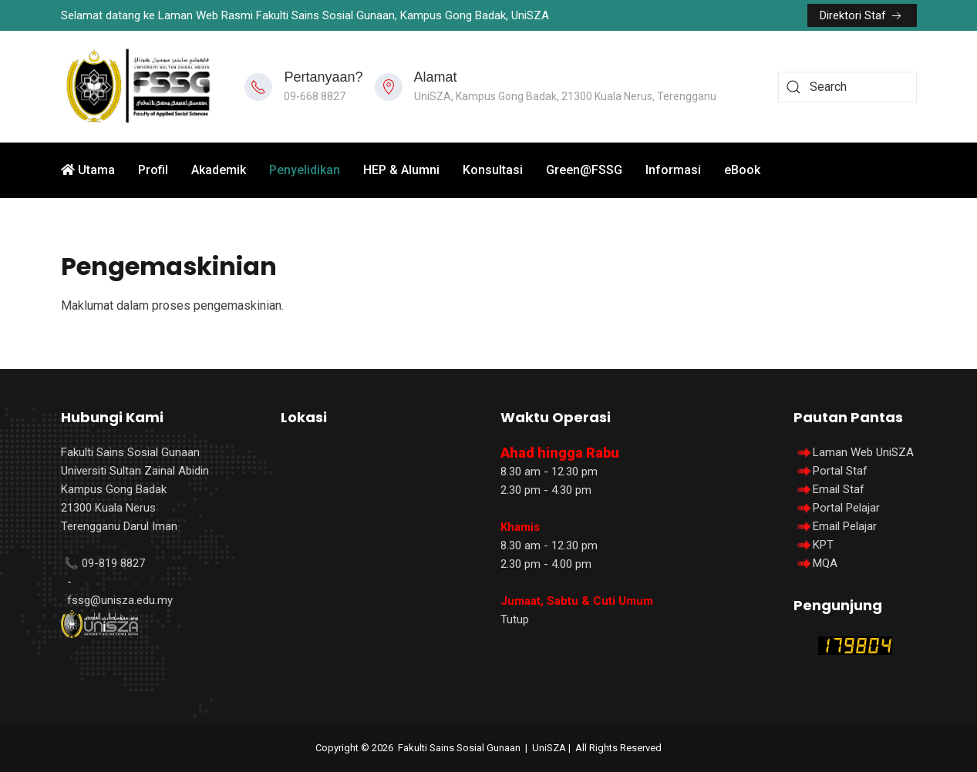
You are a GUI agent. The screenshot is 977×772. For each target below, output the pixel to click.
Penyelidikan (304, 170)
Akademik (218, 170)
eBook (742, 170)
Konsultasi (493, 170)
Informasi (673, 170)
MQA (825, 563)
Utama (88, 170)
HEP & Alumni (401, 170)
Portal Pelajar (846, 508)
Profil (153, 170)
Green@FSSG (584, 170)
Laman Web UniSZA (853, 452)
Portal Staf (840, 471)
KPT (823, 545)
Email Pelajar (845, 526)
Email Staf (838, 489)
